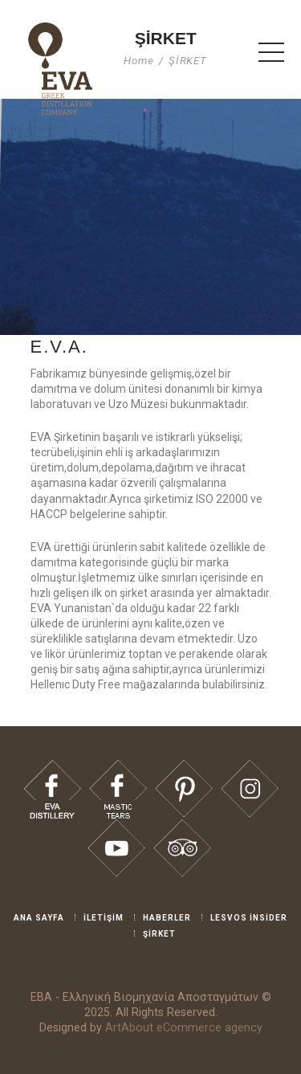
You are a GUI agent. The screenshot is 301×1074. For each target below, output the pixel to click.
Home (139, 61)
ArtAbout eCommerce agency (183, 1027)
